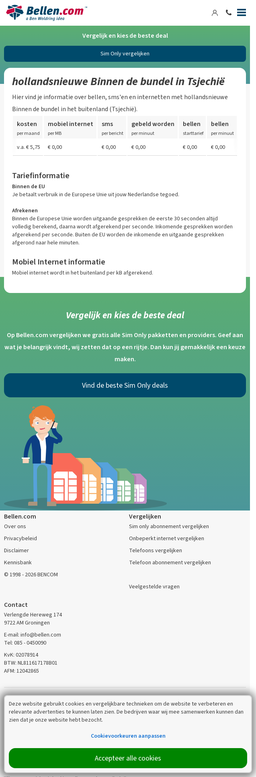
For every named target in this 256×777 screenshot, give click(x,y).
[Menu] (241, 14)
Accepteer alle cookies (128, 758)
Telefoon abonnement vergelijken (170, 562)
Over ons (15, 526)
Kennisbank (18, 562)
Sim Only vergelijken (125, 53)
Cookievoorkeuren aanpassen (128, 736)
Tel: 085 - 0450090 (25, 643)
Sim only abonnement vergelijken (169, 526)
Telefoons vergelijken (155, 550)
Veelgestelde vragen (154, 586)
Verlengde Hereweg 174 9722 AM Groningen (33, 618)
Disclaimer (16, 550)
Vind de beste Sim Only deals (125, 385)
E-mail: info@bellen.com (32, 635)
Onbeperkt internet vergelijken (166, 538)
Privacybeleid (20, 538)
